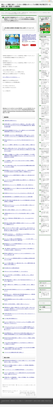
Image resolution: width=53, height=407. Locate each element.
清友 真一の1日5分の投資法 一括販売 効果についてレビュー (16, 304)
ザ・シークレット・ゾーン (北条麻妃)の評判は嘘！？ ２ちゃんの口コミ (18, 369)
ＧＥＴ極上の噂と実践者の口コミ (10, 318)
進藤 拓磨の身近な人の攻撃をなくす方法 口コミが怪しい (45, 191)
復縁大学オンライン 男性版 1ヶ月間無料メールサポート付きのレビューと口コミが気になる (45, 121)
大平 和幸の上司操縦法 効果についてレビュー (45, 180)
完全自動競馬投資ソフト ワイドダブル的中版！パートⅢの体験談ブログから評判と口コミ (45, 219)
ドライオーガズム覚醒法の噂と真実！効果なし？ (14, 352)
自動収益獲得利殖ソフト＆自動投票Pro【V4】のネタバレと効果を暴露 (18, 196)
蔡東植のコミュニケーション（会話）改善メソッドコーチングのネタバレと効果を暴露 (45, 206)
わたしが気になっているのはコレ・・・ (11, 77)
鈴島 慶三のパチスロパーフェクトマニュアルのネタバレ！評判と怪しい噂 (19, 193)
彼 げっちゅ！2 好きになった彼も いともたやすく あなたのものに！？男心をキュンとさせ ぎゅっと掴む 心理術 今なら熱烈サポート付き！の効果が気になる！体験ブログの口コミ (19, 229)
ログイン (42, 309)
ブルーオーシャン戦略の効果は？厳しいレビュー (45, 231)
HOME (6, 9)
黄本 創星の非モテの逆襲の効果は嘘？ (12, 267)
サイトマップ (14, 9)
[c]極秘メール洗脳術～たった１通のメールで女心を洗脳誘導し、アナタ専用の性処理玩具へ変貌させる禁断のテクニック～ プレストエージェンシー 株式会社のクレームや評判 (19, 156)
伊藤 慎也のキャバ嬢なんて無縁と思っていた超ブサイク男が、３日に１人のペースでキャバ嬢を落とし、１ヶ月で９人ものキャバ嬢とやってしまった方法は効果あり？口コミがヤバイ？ (19, 309)
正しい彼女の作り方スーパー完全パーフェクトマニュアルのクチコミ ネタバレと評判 (45, 138)
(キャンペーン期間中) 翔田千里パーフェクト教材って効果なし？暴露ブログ (19, 144)
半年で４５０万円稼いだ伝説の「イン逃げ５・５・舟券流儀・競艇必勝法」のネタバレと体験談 (45, 51)
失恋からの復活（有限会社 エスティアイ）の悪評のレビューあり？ (18, 209)
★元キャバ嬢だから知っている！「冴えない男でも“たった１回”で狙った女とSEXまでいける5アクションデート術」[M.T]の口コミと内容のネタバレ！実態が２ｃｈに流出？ (19, 149)
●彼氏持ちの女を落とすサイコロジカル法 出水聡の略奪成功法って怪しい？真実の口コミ (45, 151)
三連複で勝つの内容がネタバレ (10, 120)
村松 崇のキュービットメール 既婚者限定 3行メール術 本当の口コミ (18, 184)
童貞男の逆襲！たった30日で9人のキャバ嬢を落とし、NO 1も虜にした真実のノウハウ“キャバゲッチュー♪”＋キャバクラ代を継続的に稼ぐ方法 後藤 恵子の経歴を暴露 (19, 125)
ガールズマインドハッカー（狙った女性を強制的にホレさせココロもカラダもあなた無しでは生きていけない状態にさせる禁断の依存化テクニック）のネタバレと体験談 (45, 111)
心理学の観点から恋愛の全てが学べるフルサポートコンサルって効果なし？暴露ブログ (45, 168)
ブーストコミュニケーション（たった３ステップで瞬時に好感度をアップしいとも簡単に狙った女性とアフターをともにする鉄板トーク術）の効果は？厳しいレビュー (19, 328)
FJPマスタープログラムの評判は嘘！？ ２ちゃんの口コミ (16, 271)
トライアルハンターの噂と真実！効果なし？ (45, 213)
